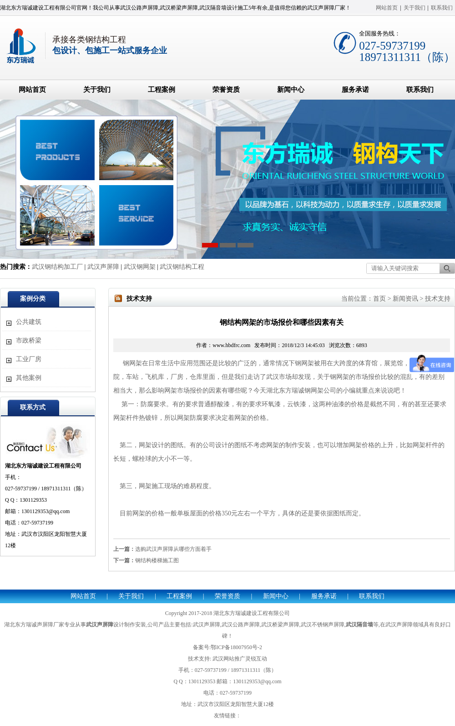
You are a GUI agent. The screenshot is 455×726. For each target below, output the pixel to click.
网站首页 (387, 8)
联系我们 (442, 8)
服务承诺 (355, 89)
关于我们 (414, 8)
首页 (379, 298)
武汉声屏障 (103, 266)
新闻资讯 (405, 298)
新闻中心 (290, 89)
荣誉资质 (226, 89)
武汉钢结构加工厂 (57, 266)
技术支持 (437, 298)
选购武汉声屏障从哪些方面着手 (173, 549)
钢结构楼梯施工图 (157, 560)
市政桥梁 (28, 340)
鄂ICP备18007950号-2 (236, 647)
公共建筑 (28, 321)
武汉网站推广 (228, 658)
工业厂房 (28, 359)
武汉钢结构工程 (182, 266)
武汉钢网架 (140, 266)
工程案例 (161, 89)
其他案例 (28, 377)
